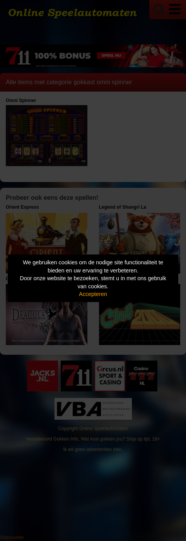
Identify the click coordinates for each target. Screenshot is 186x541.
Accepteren (93, 294)
